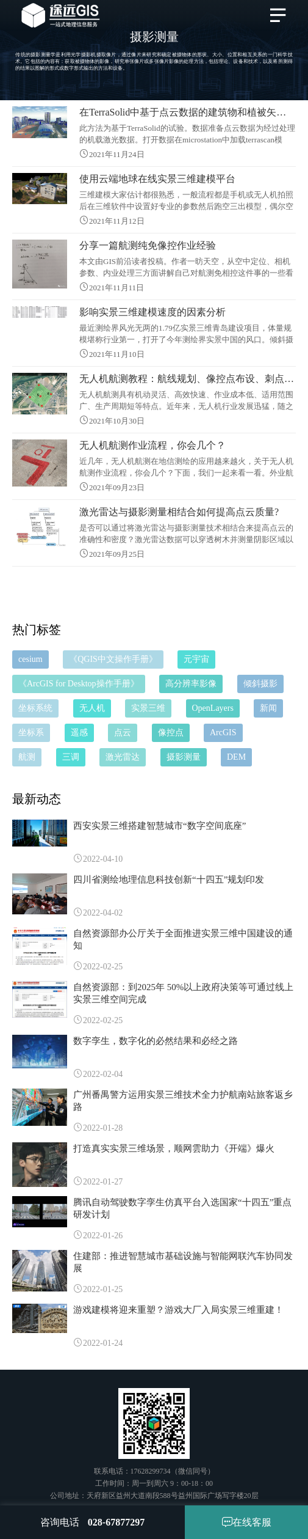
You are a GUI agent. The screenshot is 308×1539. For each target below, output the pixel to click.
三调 (70, 757)
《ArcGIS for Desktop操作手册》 (78, 683)
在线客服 (246, 1522)
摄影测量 (184, 757)
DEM (236, 757)
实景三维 (148, 708)
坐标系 (31, 732)
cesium (30, 659)
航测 (26, 757)
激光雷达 (123, 757)
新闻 (268, 708)
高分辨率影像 (191, 683)
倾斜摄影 (260, 683)
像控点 (171, 732)
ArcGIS (223, 732)
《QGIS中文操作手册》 (113, 659)
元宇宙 (196, 659)
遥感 (79, 732)
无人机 (92, 708)
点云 (122, 732)
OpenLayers (213, 708)
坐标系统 (35, 708)
